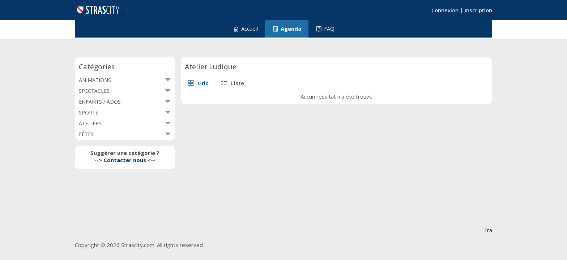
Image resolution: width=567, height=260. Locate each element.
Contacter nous (124, 160)
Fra (488, 230)
